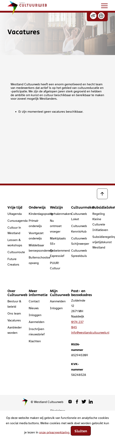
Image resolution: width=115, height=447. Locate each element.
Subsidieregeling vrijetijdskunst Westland (100, 242)
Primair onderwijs (35, 223)
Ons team (14, 313)
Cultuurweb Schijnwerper (78, 241)
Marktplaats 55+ (57, 241)
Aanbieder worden (14, 330)
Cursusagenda (15, 221)
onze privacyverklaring (54, 432)
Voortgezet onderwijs (36, 235)
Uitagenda (14, 214)
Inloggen (35, 315)
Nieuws (34, 308)
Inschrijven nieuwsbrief (36, 331)
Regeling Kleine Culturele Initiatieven (100, 222)
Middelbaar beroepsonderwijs (36, 248)
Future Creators (13, 261)
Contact (34, 301)
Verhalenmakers (57, 214)
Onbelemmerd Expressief (57, 253)
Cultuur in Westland (14, 230)
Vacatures (14, 320)
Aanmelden (36, 322)
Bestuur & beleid (14, 304)
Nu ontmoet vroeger (56, 226)
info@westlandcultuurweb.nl (90, 332)
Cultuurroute (15, 252)
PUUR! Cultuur (55, 265)
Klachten (35, 341)
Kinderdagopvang (36, 214)
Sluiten (81, 431)
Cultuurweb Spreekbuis (78, 253)
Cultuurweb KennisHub (78, 228)
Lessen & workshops (14, 242)
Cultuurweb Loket (78, 216)
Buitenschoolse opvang (36, 260)
